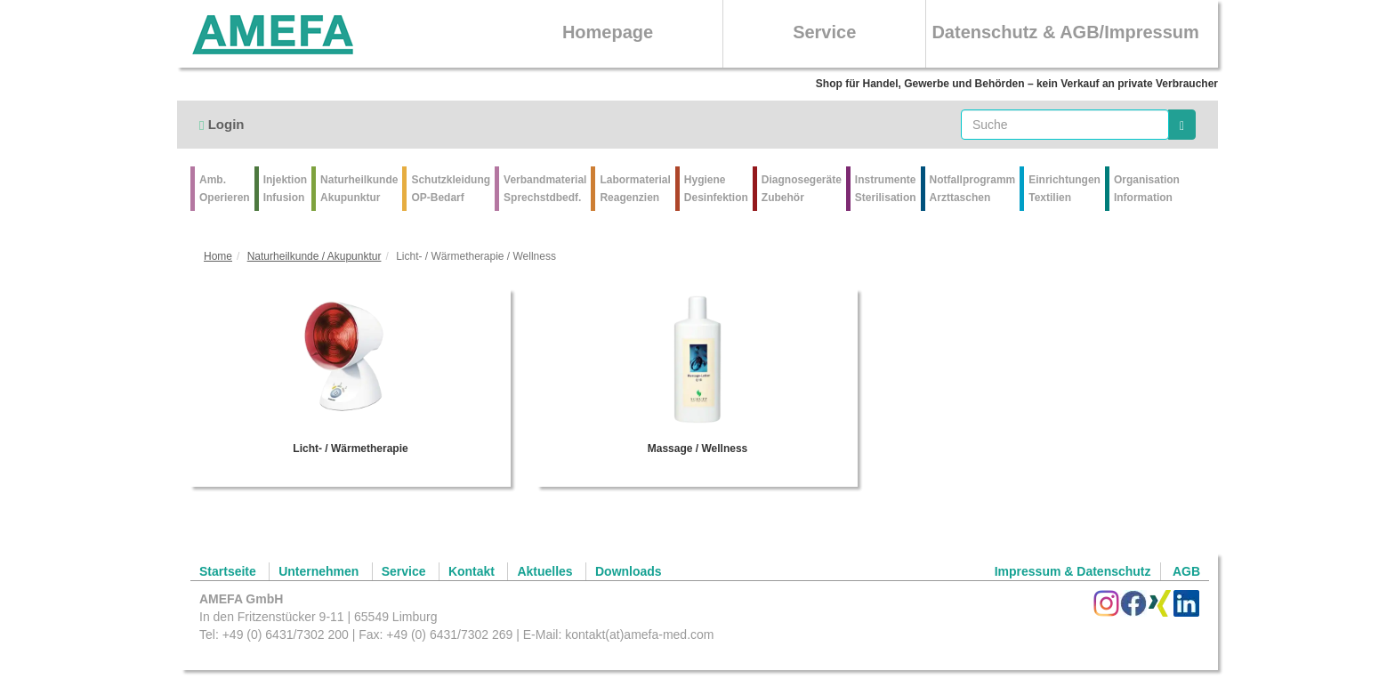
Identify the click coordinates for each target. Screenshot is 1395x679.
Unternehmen (318, 571)
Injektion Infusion (285, 189)
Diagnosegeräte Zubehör (802, 189)
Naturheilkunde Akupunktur (359, 189)
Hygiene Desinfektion (716, 189)
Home (218, 256)
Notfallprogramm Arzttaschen (973, 189)
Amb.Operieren (224, 189)
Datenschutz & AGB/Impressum (1064, 32)
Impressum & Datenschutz (1073, 571)
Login (221, 124)
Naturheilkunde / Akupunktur (314, 256)
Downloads (628, 571)
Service (824, 32)
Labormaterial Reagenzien (635, 189)
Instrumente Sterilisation (885, 189)
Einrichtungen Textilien (1064, 189)
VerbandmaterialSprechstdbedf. (545, 189)
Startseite (227, 571)
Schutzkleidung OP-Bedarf (450, 189)
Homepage (607, 32)
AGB (1186, 571)
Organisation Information (1147, 189)
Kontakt (471, 571)
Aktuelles (544, 571)
